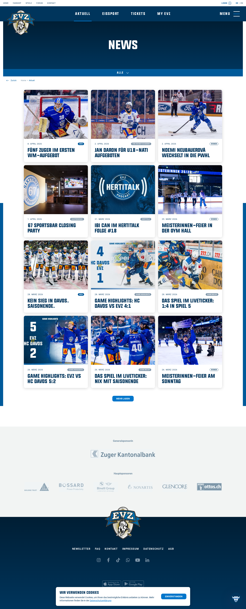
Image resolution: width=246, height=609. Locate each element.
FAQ (97, 548)
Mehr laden (123, 398)
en (242, 3)
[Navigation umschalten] (230, 13)
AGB (171, 548)
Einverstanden (173, 596)
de (237, 3)
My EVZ (164, 14)
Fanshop (17, 3)
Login (226, 3)
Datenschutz (153, 548)
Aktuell (82, 14)
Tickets (138, 14)
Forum (39, 3)
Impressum (130, 548)
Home (5, 3)
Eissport (110, 14)
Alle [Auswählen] (123, 72)
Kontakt (51, 3)
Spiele (29, 3)
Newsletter (81, 548)
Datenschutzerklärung (100, 600)
